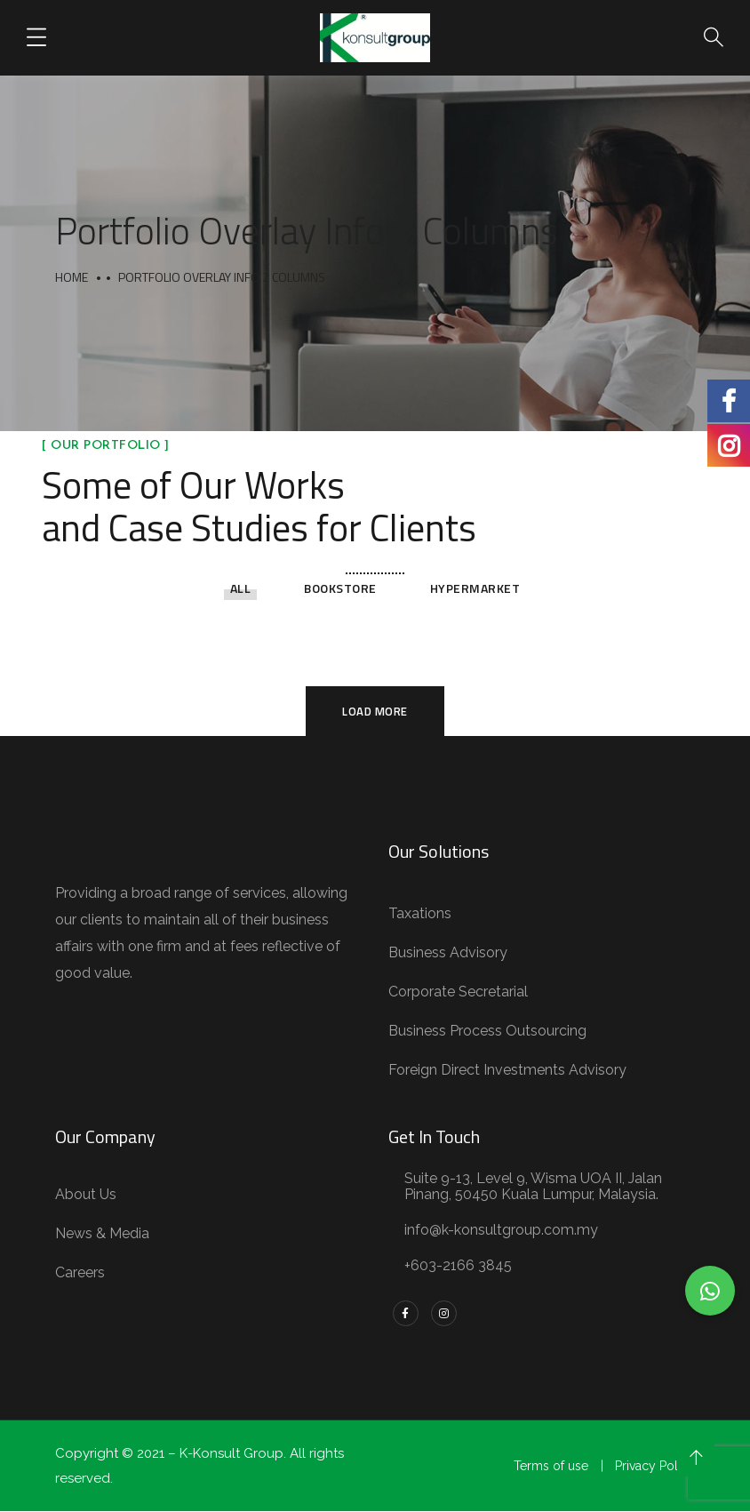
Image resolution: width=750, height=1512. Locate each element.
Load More (375, 711)
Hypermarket (475, 588)
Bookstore (340, 588)
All (240, 588)
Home (71, 277)
